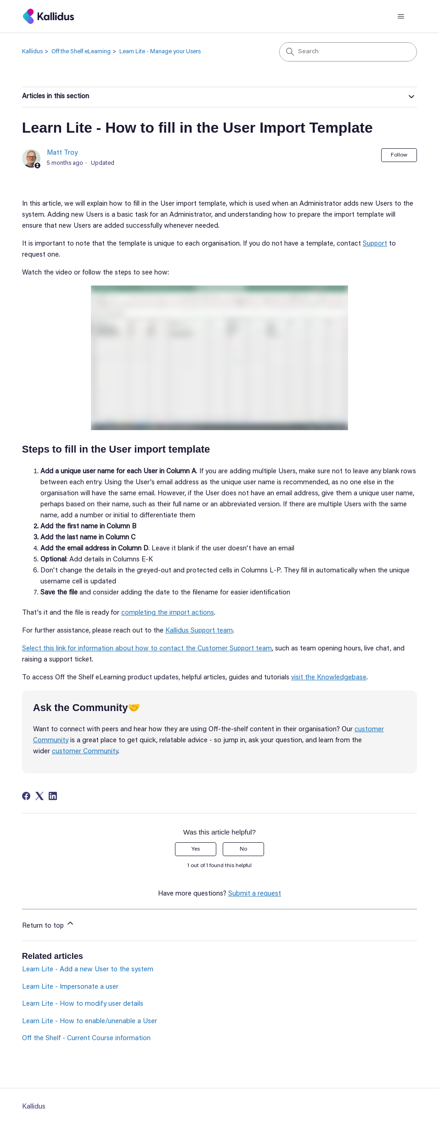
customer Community (85, 751)
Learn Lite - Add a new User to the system (87, 969)
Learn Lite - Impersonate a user (70, 987)
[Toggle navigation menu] (400, 16)
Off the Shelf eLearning (81, 52)
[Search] (348, 52)
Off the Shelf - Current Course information (86, 1038)
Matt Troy (62, 153)
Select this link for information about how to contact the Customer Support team (147, 648)
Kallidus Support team (199, 630)
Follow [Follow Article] (399, 155)
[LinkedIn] (53, 796)
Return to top (48, 924)
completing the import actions (167, 613)
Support (375, 244)
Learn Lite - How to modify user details (82, 1004)
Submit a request (254, 894)
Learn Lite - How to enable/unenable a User (89, 1021)
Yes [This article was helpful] (195, 849)
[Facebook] (26, 796)
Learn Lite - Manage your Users (160, 52)
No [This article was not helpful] (243, 849)
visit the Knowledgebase (328, 677)
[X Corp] (39, 796)
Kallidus (32, 52)
